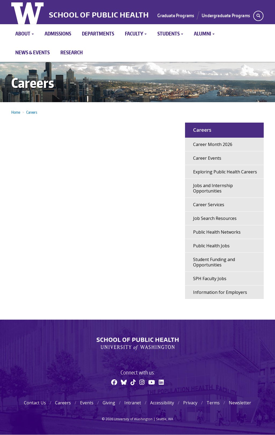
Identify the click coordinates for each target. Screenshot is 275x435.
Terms (213, 403)
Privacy (190, 403)
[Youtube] (151, 382)
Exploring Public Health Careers (225, 172)
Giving (109, 403)
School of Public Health (99, 15)
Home (15, 112)
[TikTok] (133, 382)
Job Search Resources (215, 218)
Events (86, 403)
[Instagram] (141, 382)
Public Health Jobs (211, 246)
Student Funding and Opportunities (214, 262)
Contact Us (35, 403)
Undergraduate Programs (226, 15)
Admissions (58, 33)
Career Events (207, 158)
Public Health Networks (217, 232)
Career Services (208, 205)
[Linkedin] (161, 382)
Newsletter (240, 403)
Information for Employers (220, 292)
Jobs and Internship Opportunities (213, 188)
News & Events (32, 52)
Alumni (204, 33)
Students (170, 33)
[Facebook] (114, 382)
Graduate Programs (175, 15)
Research (71, 52)
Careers (32, 82)
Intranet (132, 403)
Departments (98, 33)
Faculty (136, 33)
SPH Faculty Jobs (209, 278)
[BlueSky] (124, 382)
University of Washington (28, 12)
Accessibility (162, 403)
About (24, 33)
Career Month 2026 (212, 144)
